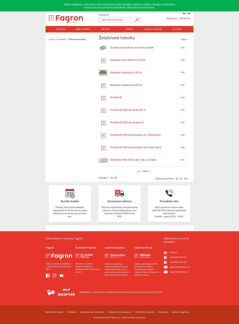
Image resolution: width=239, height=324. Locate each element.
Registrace (172, 18)
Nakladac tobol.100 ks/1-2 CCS (127, 60)
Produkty (61, 29)
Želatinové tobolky (77, 39)
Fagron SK (188, 13)
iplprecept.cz (68, 292)
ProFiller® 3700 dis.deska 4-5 (127, 122)
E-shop (52, 39)
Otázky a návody (153, 29)
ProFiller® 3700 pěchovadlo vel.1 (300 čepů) (135, 135)
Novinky (105, 29)
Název (183, 39)
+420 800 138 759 (177, 257)
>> (149, 171)
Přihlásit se (185, 18)
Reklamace (163, 312)
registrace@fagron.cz (179, 272)
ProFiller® (115, 97)
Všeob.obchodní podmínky (92, 312)
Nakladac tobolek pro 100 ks (126, 72)
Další (145, 171)
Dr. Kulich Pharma (85, 247)
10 (177, 179)
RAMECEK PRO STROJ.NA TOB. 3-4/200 (133, 159)
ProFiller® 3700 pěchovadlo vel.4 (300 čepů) (135, 147)
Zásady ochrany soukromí (120, 312)
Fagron (50, 247)
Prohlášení (72, 312)
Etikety (129, 29)
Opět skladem (83, 29)
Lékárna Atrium (143, 247)
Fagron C (184, 13)
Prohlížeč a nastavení (145, 312)
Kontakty (173, 252)
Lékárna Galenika (115, 247)
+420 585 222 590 (178, 262)
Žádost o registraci (180, 312)
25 (181, 178)
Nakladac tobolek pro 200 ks (126, 85)
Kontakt (177, 29)
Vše (186, 178)
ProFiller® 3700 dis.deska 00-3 (128, 110)
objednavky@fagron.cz (179, 267)
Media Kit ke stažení (54, 312)
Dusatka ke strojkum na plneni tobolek (131, 47)
